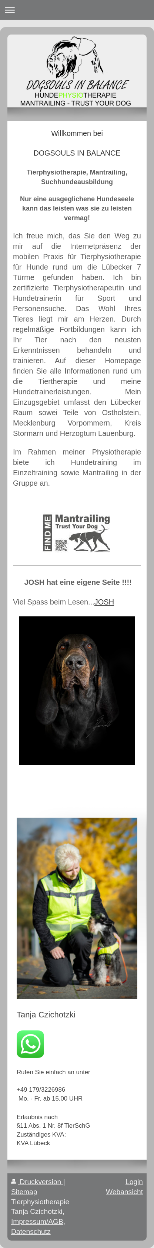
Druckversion (37, 1182)
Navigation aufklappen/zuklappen (77, 10)
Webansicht (124, 1192)
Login (134, 1182)
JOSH (104, 602)
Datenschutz (31, 1231)
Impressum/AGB (37, 1221)
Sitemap (24, 1192)
